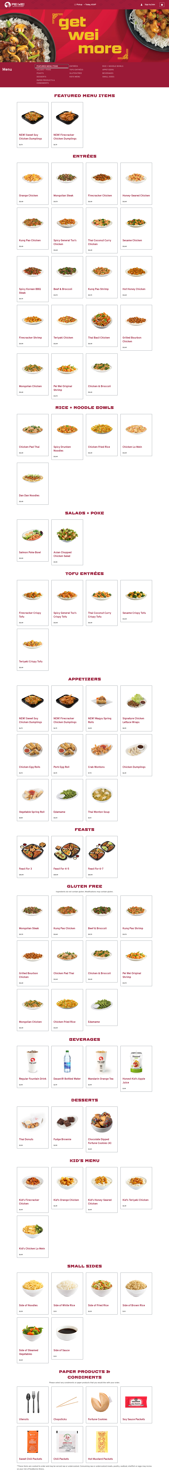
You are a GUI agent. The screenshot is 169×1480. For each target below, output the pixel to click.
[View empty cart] (162, 5)
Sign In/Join (147, 5)
